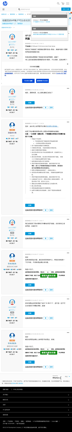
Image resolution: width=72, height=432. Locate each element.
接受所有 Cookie (42, 81)
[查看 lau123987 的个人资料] (12, 41)
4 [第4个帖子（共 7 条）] (7, 241)
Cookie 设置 (28, 81)
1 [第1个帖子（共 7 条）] (7, 53)
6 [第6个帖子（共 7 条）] (7, 320)
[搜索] (33, 9)
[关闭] (68, 64)
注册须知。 (21, 383)
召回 (4, 421)
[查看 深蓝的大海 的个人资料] (12, 132)
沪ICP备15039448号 (8, 423)
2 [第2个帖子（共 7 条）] (7, 110)
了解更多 (20, 23)
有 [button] (45, 107)
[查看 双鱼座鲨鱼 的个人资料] (12, 263)
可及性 (17, 421)
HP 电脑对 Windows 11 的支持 (41, 22)
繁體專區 (12, 14)
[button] (68, 88)
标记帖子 (12, 58)
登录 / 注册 (66, 9)
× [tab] (66, 13)
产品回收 (10, 421)
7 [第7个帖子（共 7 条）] (7, 352)
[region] (36, 73)
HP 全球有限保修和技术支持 (41, 421)
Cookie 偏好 (55, 421)
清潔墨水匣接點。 (53, 126)
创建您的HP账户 (7, 23)
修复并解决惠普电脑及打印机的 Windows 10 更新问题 (48, 34)
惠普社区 (4, 14)
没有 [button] (51, 107)
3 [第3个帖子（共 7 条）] (7, 141)
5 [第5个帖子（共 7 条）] (7, 272)
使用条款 (13, 383)
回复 (30, 103)
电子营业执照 (20, 423)
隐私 (22, 421)
